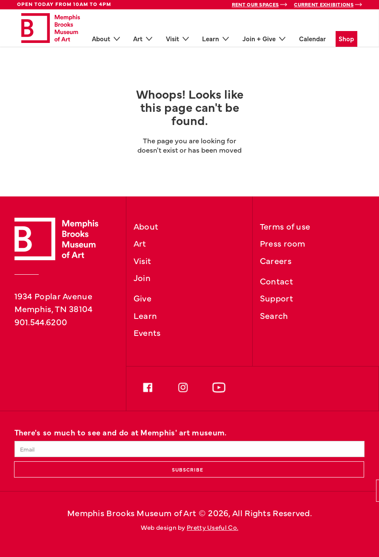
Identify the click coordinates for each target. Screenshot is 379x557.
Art (140, 243)
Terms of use (285, 226)
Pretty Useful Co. (212, 527)
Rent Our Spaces (255, 4)
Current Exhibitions (323, 4)
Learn (145, 315)
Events (147, 332)
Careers (275, 260)
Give (142, 298)
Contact (276, 281)
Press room (282, 243)
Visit (142, 260)
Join (142, 277)
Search (274, 315)
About (146, 226)
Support (276, 298)
